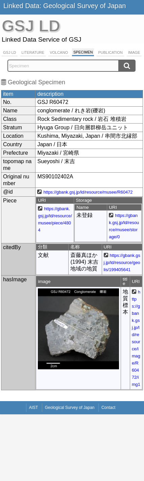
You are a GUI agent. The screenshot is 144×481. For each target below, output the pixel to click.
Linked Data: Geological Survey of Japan (64, 5)
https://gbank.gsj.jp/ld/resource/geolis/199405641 (122, 262)
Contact (108, 407)
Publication (110, 52)
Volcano (59, 52)
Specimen (83, 52)
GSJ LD (9, 52)
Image (134, 52)
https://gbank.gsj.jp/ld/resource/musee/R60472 (88, 192)
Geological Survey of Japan (70, 407)
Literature (33, 52)
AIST (33, 407)
